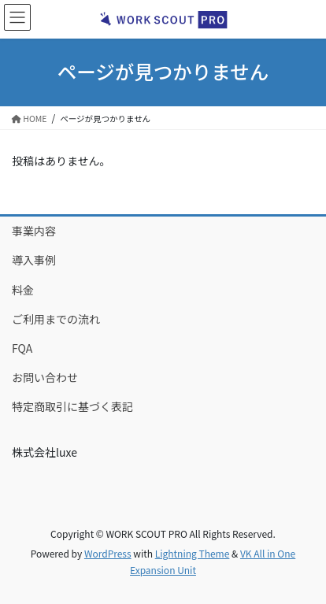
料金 (23, 290)
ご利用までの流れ (56, 319)
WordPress (108, 553)
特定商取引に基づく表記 (72, 406)
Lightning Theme (192, 553)
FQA (22, 348)
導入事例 (34, 260)
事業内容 (34, 231)
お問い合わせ (45, 377)
